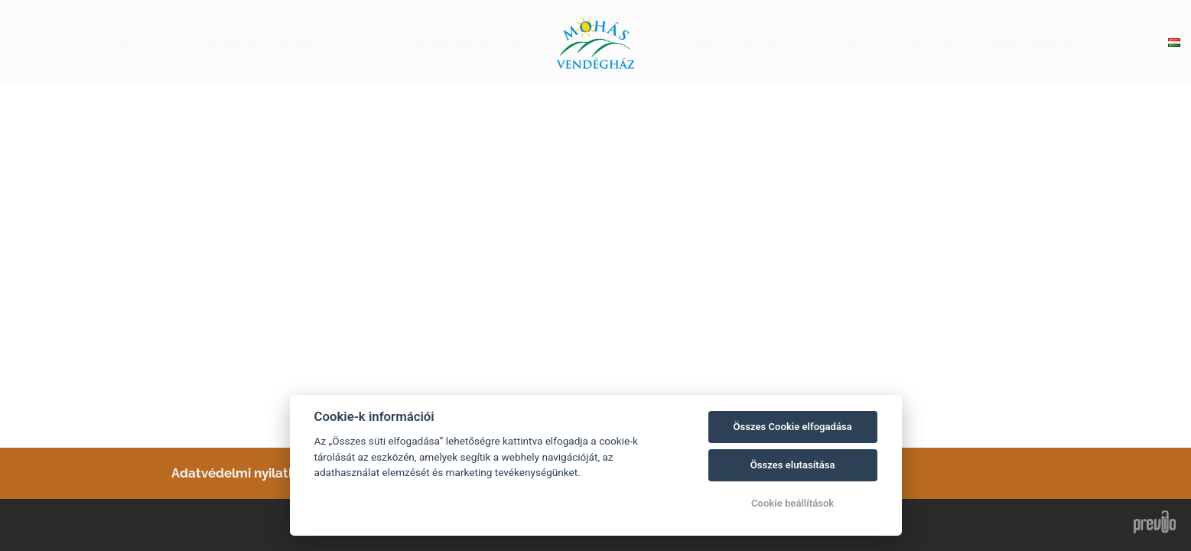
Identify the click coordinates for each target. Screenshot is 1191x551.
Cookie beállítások (792, 503)
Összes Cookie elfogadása (792, 426)
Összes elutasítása (792, 465)
